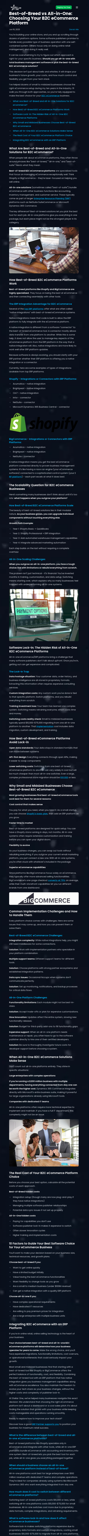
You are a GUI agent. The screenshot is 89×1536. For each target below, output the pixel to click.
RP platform (15, 476)
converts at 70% (56, 880)
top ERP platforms (33, 308)
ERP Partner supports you (45, 1424)
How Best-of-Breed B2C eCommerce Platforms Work (41, 109)
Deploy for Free (63, 7)
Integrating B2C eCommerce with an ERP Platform (39, 140)
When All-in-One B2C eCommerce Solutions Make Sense (43, 130)
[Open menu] (77, 7)
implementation (45, 726)
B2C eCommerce (50, 95)
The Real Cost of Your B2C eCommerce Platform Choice (42, 135)
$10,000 (64, 777)
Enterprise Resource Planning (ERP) (52, 198)
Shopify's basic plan (37, 813)
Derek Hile (74, 29)
